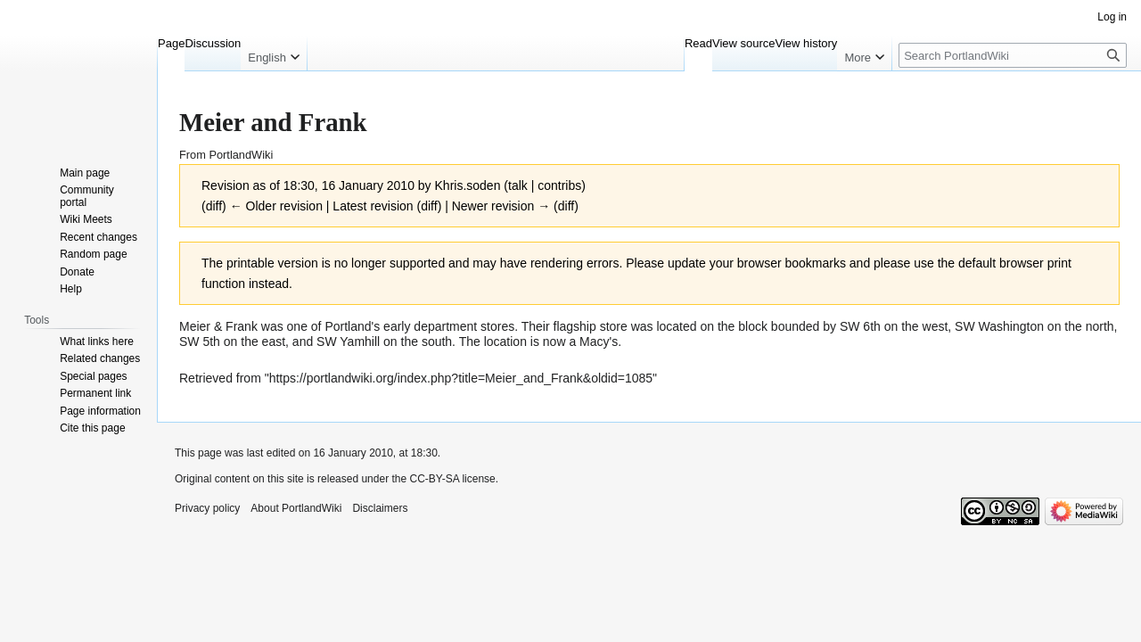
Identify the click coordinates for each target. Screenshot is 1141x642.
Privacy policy (207, 508)
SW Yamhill (348, 341)
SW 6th (860, 326)
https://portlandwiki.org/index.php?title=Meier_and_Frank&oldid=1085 (461, 378)
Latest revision (372, 206)
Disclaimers (379, 508)
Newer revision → (501, 206)
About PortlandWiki (295, 508)
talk (518, 185)
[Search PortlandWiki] (1013, 55)
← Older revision (276, 206)
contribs (559, 185)
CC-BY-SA (434, 479)
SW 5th (199, 341)
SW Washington (999, 326)
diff (214, 206)
